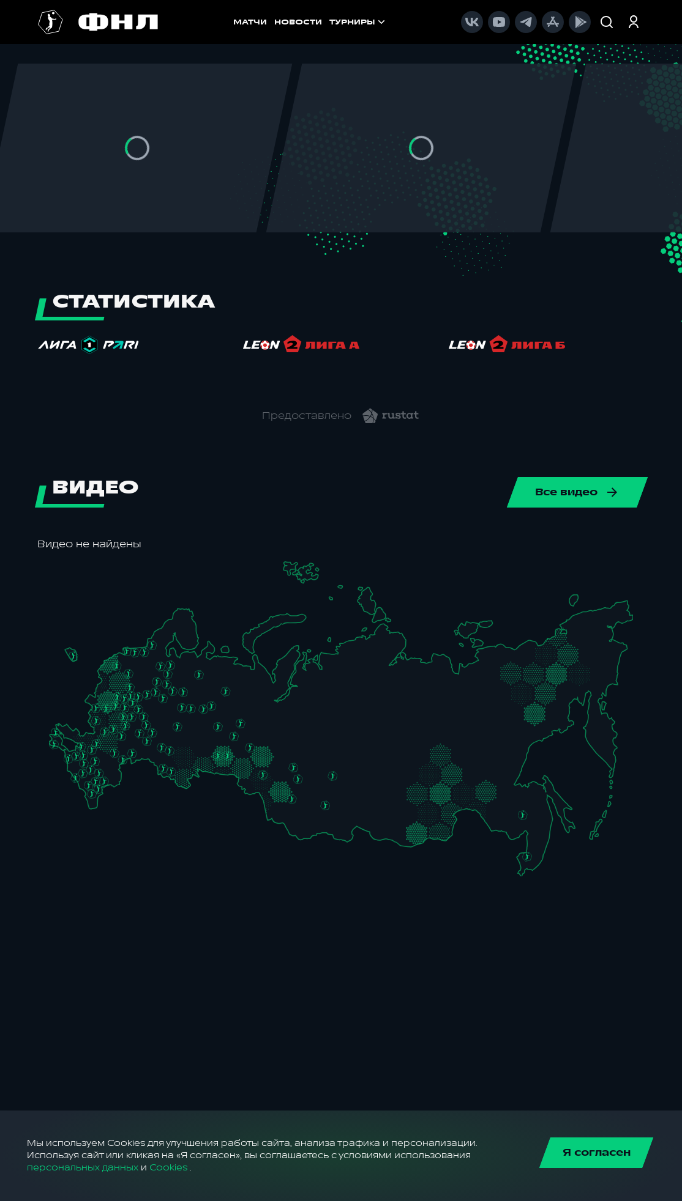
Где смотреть (382, 22)
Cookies (168, 1167)
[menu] (427, 22)
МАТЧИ (191, 22)
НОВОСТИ (239, 22)
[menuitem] (382, 22)
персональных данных (82, 1167)
